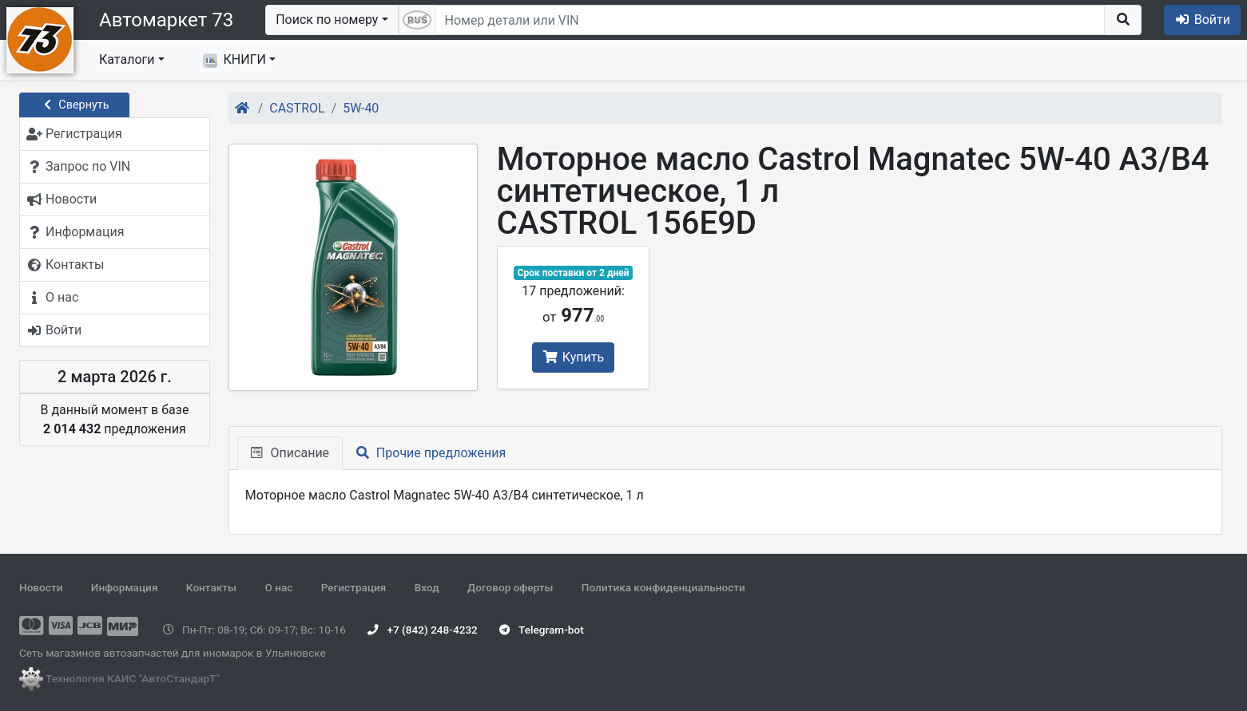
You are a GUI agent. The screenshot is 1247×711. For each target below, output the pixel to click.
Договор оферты (510, 587)
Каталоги (126, 59)
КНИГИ (234, 60)
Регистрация (354, 587)
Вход (427, 587)
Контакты (211, 587)
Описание (290, 452)
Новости (40, 587)
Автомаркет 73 (166, 20)
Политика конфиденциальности (663, 587)
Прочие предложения (431, 452)
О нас (278, 587)
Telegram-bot (541, 629)
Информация (124, 587)
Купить (573, 357)
